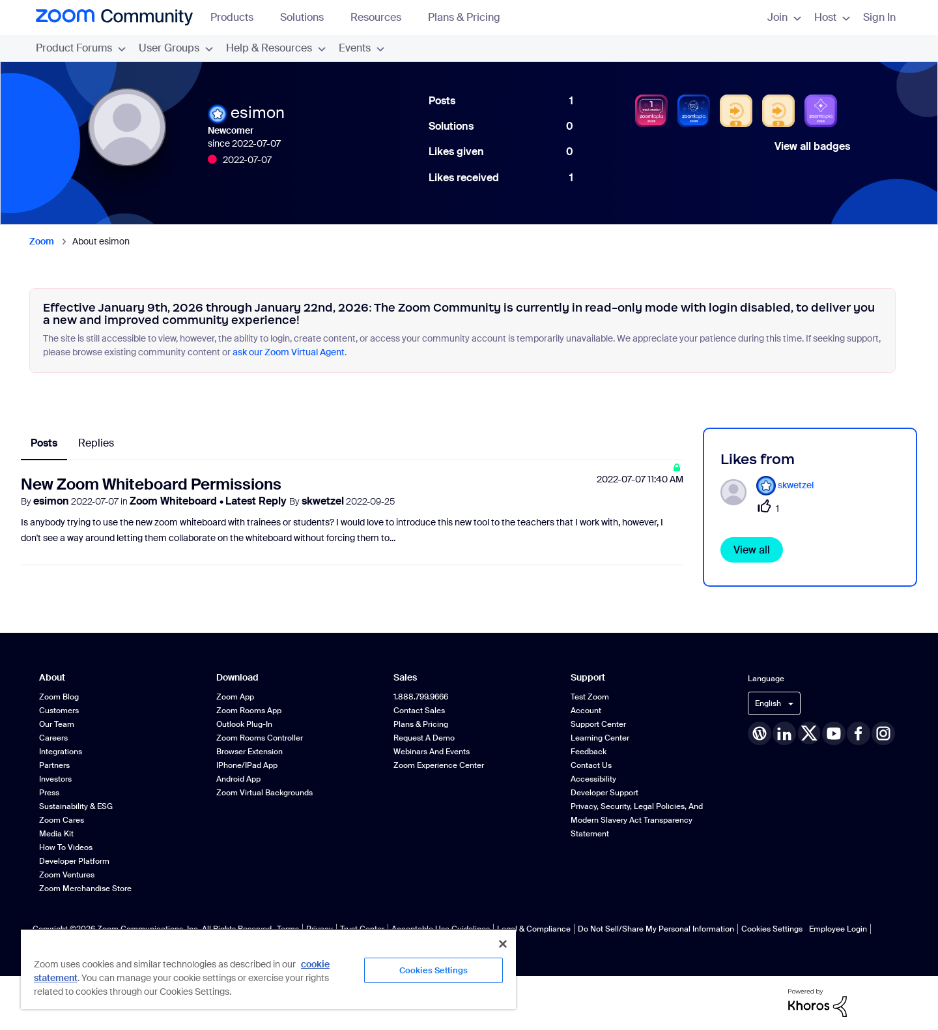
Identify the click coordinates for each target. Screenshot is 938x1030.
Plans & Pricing (464, 17)
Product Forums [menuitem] (81, 48)
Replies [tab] (96, 443)
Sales (405, 677)
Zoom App (235, 697)
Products (238, 17)
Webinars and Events (431, 751)
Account (586, 710)
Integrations (60, 751)
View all (751, 550)
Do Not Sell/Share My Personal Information (656, 929)
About (52, 677)
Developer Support (604, 792)
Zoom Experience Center (438, 765)
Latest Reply (257, 501)
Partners (54, 765)
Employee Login (838, 929)
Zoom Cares (61, 820)
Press (49, 792)
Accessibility (593, 779)
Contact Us (591, 765)
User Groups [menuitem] (176, 48)
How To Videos (65, 847)
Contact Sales (419, 710)
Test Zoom (590, 697)
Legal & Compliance (534, 929)
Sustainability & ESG (76, 806)
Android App (238, 779)
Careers (53, 738)
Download (237, 677)
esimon (51, 501)
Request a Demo (424, 738)
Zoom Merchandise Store (85, 888)
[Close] (503, 944)
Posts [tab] (44, 443)
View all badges (812, 146)
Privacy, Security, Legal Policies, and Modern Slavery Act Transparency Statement (637, 820)
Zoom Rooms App (248, 710)
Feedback (588, 751)
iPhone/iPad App (246, 765)
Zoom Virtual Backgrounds (264, 792)
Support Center (598, 724)
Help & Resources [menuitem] (276, 48)
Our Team (56, 724)
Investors (55, 779)
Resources (382, 17)
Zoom (41, 241)
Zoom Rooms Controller (259, 738)
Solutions (308, 17)
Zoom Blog (59, 697)
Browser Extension (249, 751)
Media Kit (56, 834)
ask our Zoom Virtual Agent (289, 352)
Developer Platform (74, 861)
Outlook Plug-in (244, 724)
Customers (59, 710)
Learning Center (600, 738)
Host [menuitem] (832, 17)
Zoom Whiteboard (175, 501)
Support (588, 677)
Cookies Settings (772, 929)
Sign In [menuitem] (879, 17)
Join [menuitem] (784, 17)
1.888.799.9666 (420, 697)
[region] (268, 968)
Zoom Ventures (66, 875)
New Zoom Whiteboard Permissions (151, 484)
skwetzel (323, 501)
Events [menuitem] (361, 48)
